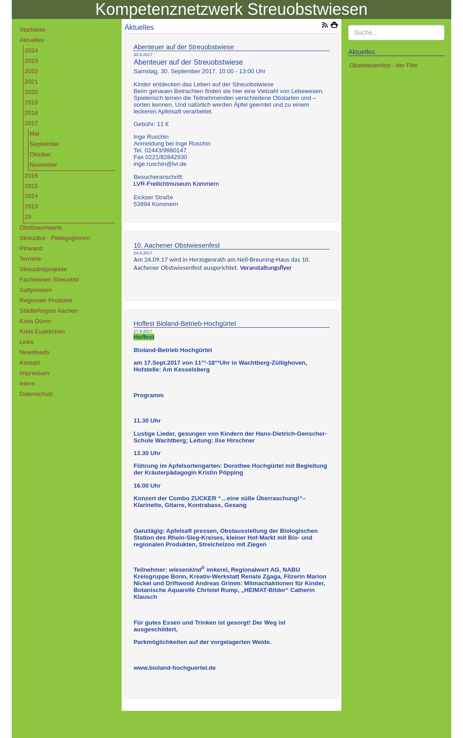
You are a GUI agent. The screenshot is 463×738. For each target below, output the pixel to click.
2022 (31, 71)
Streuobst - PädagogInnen (54, 238)
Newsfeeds (34, 352)
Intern (27, 383)
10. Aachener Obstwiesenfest (176, 245)
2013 (31, 206)
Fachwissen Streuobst (49, 279)
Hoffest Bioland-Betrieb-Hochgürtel (184, 323)
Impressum (34, 373)
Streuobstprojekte (42, 269)
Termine (30, 258)
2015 (31, 186)
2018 (31, 112)
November (43, 164)
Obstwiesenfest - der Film (384, 65)
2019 (31, 102)
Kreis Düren (35, 321)
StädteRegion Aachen (48, 310)
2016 (31, 175)
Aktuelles (31, 40)
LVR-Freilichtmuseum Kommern (176, 183)
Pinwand (31, 248)
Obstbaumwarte (40, 227)
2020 (31, 92)
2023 (31, 60)
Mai (34, 133)
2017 (31, 123)
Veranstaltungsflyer (266, 267)
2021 (31, 81)
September (44, 144)
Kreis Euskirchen (42, 331)
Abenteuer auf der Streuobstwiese (183, 47)
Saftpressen (35, 290)
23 (27, 216)
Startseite (32, 29)
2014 (31, 196)
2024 (31, 50)
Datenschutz (36, 393)
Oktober (40, 154)
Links (26, 341)
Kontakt (29, 362)
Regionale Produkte (45, 300)
